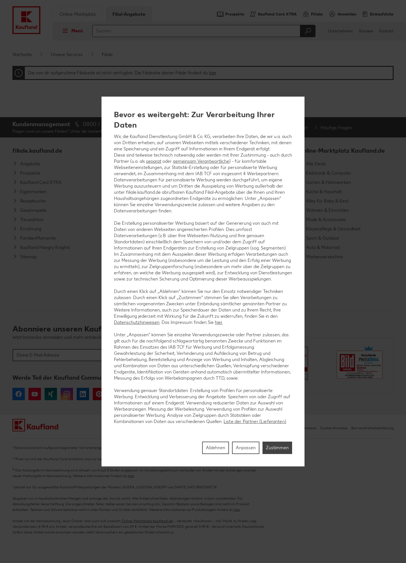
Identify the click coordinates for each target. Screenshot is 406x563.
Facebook (18, 394)
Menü (71, 31)
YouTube (34, 394)
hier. (219, 322)
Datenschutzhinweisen (137, 322)
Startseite (22, 54)
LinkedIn (83, 394)
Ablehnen (215, 447)
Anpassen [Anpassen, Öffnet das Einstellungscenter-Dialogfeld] (246, 447)
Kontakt (386, 31)
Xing (51, 394)
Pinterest (99, 394)
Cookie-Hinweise (333, 428)
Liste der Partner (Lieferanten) (255, 421)
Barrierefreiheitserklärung (372, 428)
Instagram (67, 394)
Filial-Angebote (128, 14)
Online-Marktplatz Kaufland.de (341, 150)
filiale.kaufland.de (37, 150)
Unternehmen (340, 31)
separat (153, 161)
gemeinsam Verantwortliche (201, 161)
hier (212, 72)
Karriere (366, 31)
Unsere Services (67, 54)
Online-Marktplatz (77, 14)
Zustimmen (277, 447)
